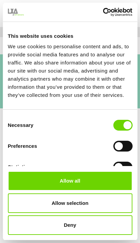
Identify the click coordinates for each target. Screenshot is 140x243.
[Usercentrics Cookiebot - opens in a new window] (102, 12)
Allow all (70, 181)
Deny (70, 225)
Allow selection (70, 203)
